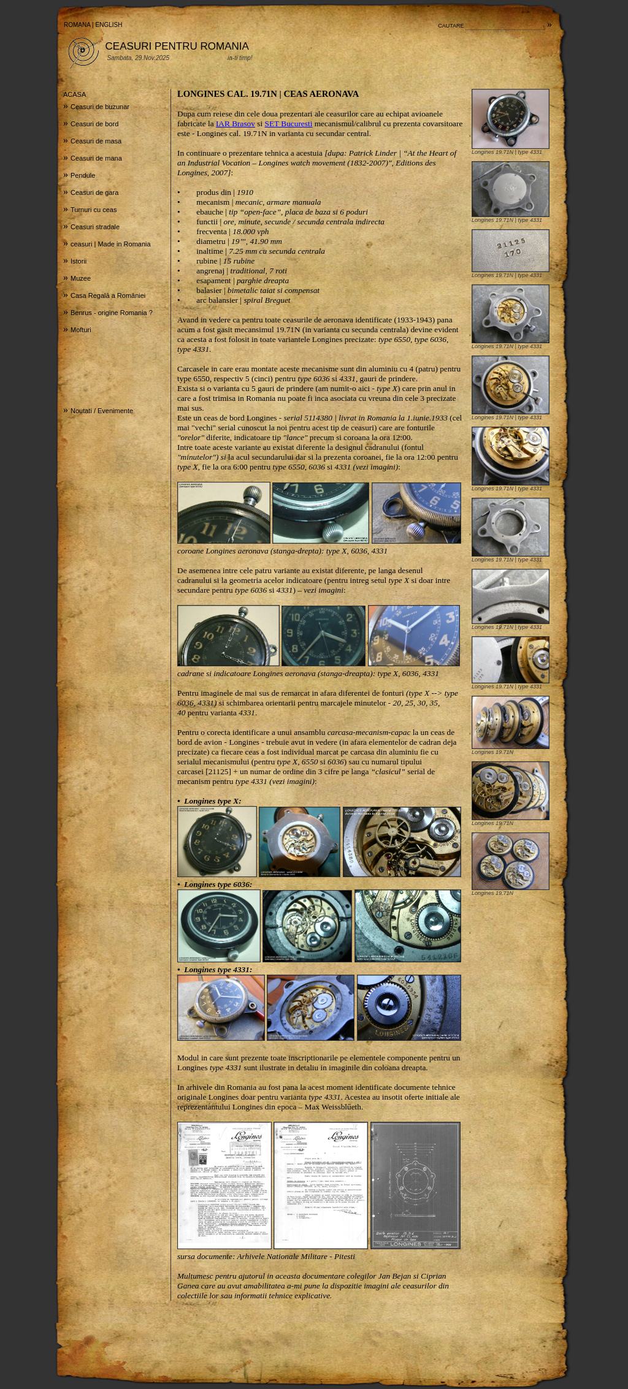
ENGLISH (109, 24)
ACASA (74, 94)
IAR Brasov (235, 123)
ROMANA (77, 24)
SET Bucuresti (289, 123)
